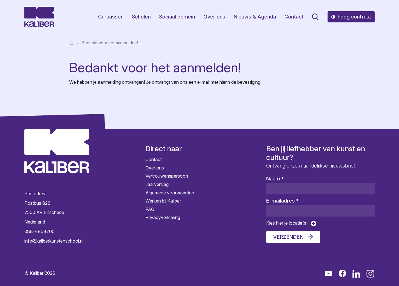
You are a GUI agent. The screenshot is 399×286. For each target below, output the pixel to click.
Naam (275, 179)
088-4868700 (39, 231)
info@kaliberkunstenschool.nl (53, 241)
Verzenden (288, 237)
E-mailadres (282, 201)
